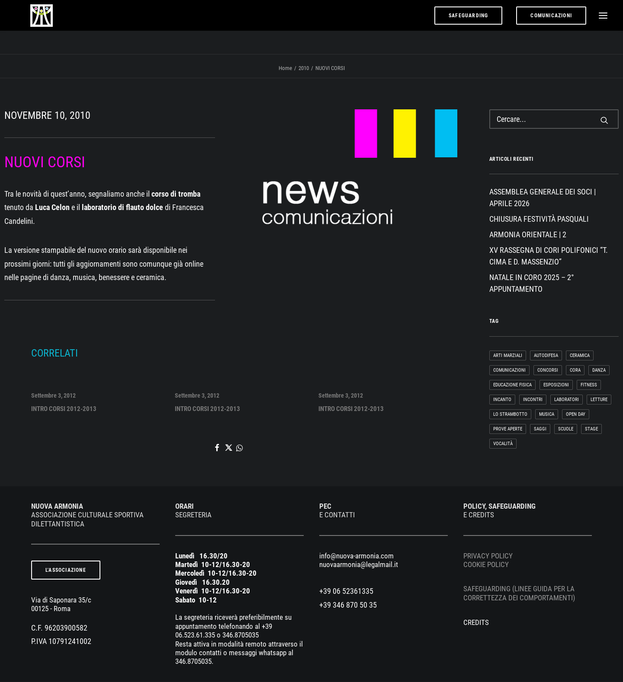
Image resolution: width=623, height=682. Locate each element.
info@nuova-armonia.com (356, 556)
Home (285, 68)
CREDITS (476, 622)
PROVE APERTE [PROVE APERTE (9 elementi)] (507, 429)
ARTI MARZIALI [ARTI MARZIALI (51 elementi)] (507, 356)
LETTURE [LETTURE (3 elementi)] (599, 400)
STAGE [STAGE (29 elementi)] (591, 429)
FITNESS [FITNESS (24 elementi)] (589, 385)
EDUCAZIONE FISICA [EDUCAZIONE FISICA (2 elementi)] (512, 385)
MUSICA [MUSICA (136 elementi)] (546, 414)
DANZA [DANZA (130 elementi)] (599, 370)
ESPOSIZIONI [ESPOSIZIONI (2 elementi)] (556, 385)
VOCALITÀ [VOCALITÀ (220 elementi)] (503, 444)
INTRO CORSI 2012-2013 (67, 407)
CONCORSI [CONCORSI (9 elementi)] (547, 370)
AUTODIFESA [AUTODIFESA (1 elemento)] (546, 356)
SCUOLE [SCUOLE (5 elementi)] (565, 429)
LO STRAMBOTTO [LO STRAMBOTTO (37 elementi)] (510, 414)
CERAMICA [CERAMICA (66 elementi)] (580, 356)
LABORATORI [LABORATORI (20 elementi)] (566, 400)
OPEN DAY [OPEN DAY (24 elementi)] (575, 414)
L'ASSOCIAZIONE (65, 570)
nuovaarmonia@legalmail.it (358, 565)
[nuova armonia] (35, 27)
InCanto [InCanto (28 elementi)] (502, 400)
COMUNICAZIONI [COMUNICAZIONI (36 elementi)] (509, 370)
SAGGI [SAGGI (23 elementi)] (540, 429)
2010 (304, 68)
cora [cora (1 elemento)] (575, 370)
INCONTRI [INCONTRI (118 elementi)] (533, 400)
